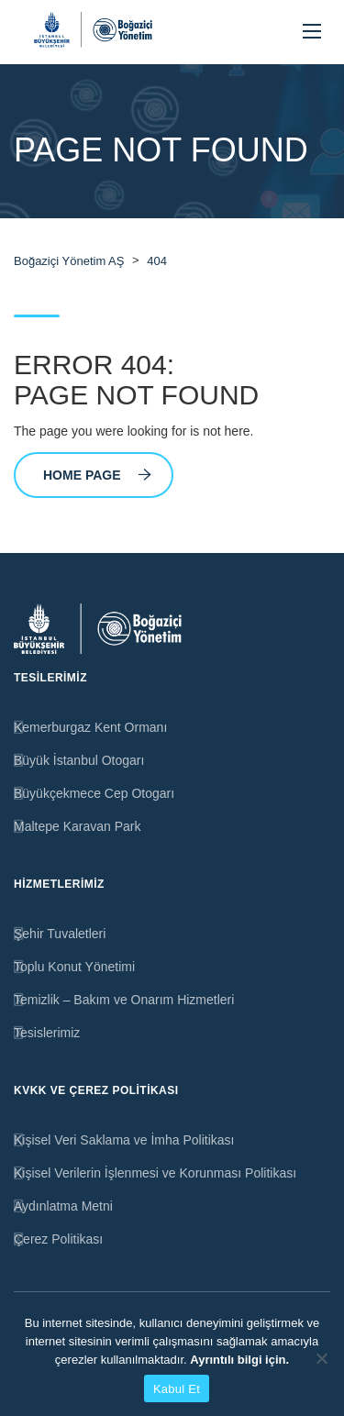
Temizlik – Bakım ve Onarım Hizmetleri (124, 999)
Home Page (97, 475)
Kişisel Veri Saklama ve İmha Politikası (124, 1140)
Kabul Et (176, 1389)
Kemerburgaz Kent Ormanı (90, 727)
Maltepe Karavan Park (77, 826)
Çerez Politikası (58, 1239)
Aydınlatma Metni (63, 1206)
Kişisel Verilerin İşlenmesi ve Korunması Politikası (155, 1173)
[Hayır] (321, 1358)
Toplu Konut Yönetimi (74, 966)
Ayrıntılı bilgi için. (239, 1359)
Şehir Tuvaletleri (59, 933)
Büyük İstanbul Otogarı (79, 760)
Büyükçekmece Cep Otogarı (94, 793)
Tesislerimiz (47, 1032)
